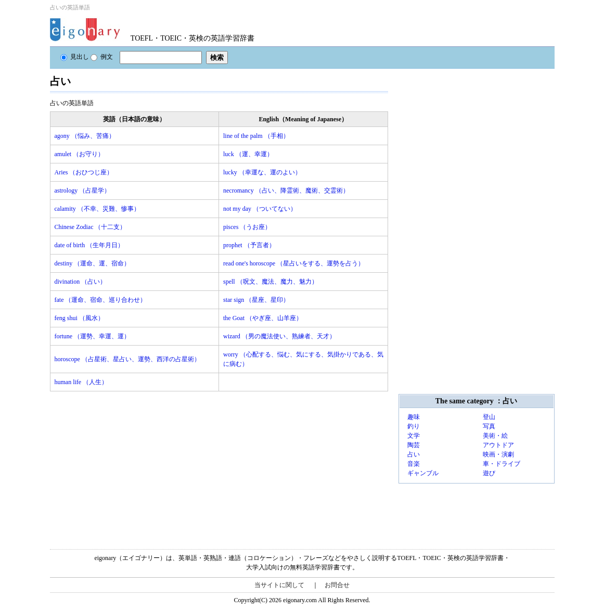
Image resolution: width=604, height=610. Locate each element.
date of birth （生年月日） (89, 245)
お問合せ (337, 585)
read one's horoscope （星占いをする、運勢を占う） (293, 263)
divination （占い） (81, 281)
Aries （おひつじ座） (84, 172)
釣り (413, 426)
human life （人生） (81, 382)
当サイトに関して (279, 585)
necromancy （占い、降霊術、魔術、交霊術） (286, 190)
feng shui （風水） (79, 318)
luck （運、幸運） (248, 154)
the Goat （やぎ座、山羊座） (262, 318)
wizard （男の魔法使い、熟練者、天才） (279, 336)
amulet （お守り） (80, 154)
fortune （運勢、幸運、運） (93, 336)
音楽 (413, 463)
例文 (102, 56)
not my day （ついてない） (260, 208)
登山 (489, 417)
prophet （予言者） (249, 245)
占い (413, 454)
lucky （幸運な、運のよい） (262, 172)
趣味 (413, 417)
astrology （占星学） (83, 190)
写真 (489, 426)
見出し (74, 56)
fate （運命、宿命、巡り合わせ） (101, 299)
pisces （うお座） (247, 227)
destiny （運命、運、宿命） (93, 263)
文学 (413, 435)
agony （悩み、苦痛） (85, 135)
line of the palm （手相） (256, 135)
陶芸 (413, 445)
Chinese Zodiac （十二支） (90, 227)
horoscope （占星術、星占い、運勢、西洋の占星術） (127, 359)
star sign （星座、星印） (256, 299)
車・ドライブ (501, 463)
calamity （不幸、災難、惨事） (97, 208)
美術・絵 (495, 435)
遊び (489, 473)
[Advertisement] (128, 464)
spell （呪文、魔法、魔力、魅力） (270, 281)
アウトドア (498, 445)
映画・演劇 (498, 454)
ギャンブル (423, 473)
